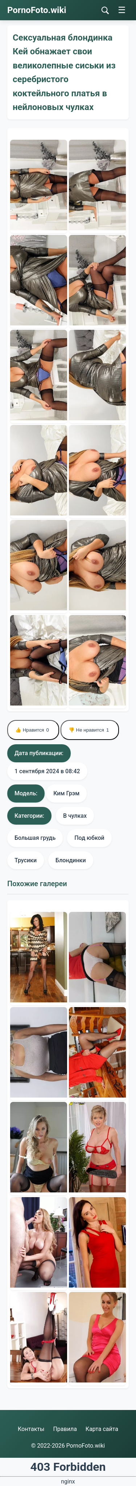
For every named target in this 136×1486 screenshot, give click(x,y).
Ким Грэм (66, 793)
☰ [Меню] (122, 10)
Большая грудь (35, 837)
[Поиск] (105, 10)
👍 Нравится (33, 730)
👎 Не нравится (90, 730)
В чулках (75, 815)
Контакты (31, 1429)
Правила (65, 1429)
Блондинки (70, 860)
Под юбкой (89, 837)
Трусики (26, 860)
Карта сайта (102, 1429)
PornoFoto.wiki (36, 10)
